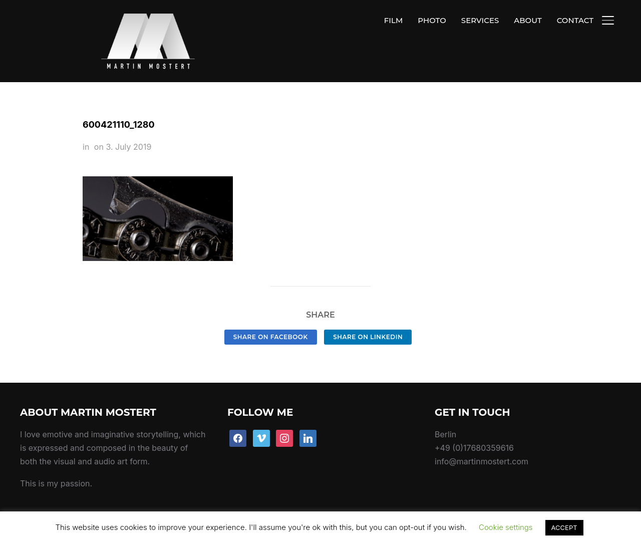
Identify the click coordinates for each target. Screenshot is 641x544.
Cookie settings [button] (506, 527)
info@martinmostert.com (481, 438)
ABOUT (527, 20)
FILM (393, 20)
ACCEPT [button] (564, 527)
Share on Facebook (270, 313)
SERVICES (480, 20)
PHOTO (432, 20)
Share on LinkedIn (368, 313)
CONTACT (575, 20)
